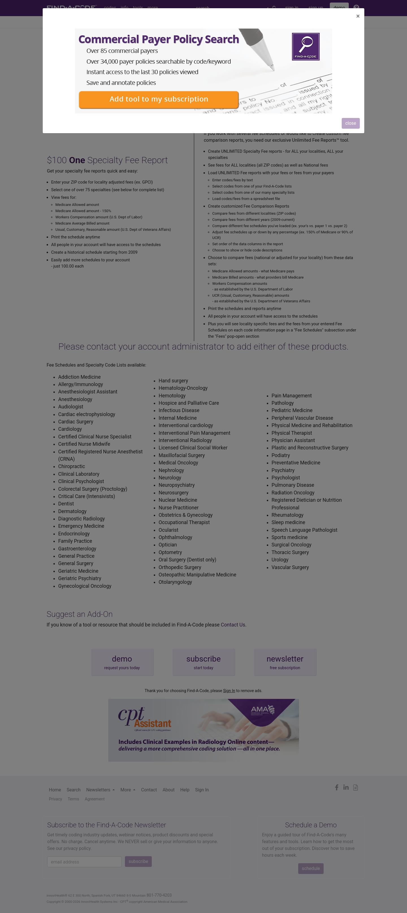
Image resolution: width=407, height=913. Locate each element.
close (350, 123)
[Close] (358, 16)
